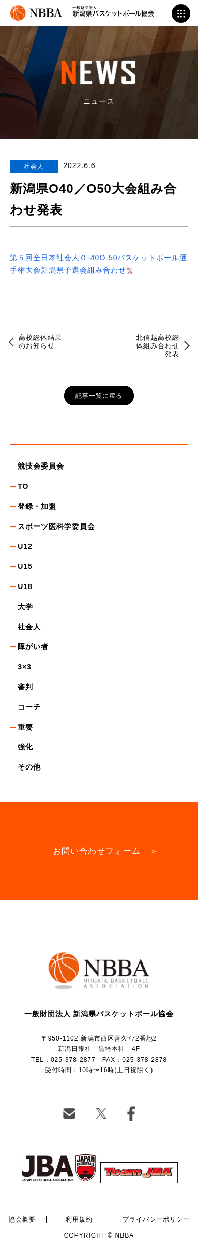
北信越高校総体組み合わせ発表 (157, 345)
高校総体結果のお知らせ (40, 342)
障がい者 (33, 646)
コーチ (29, 707)
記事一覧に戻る (99, 395)
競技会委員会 (41, 466)
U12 (25, 546)
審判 (25, 687)
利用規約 (79, 1219)
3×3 (25, 666)
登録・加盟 (37, 506)
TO (23, 486)
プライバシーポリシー (156, 1219)
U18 (25, 586)
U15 (25, 566)
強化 (25, 747)
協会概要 (22, 1219)
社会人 (29, 627)
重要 (25, 727)
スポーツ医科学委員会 (56, 526)
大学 (25, 606)
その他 (29, 767)
